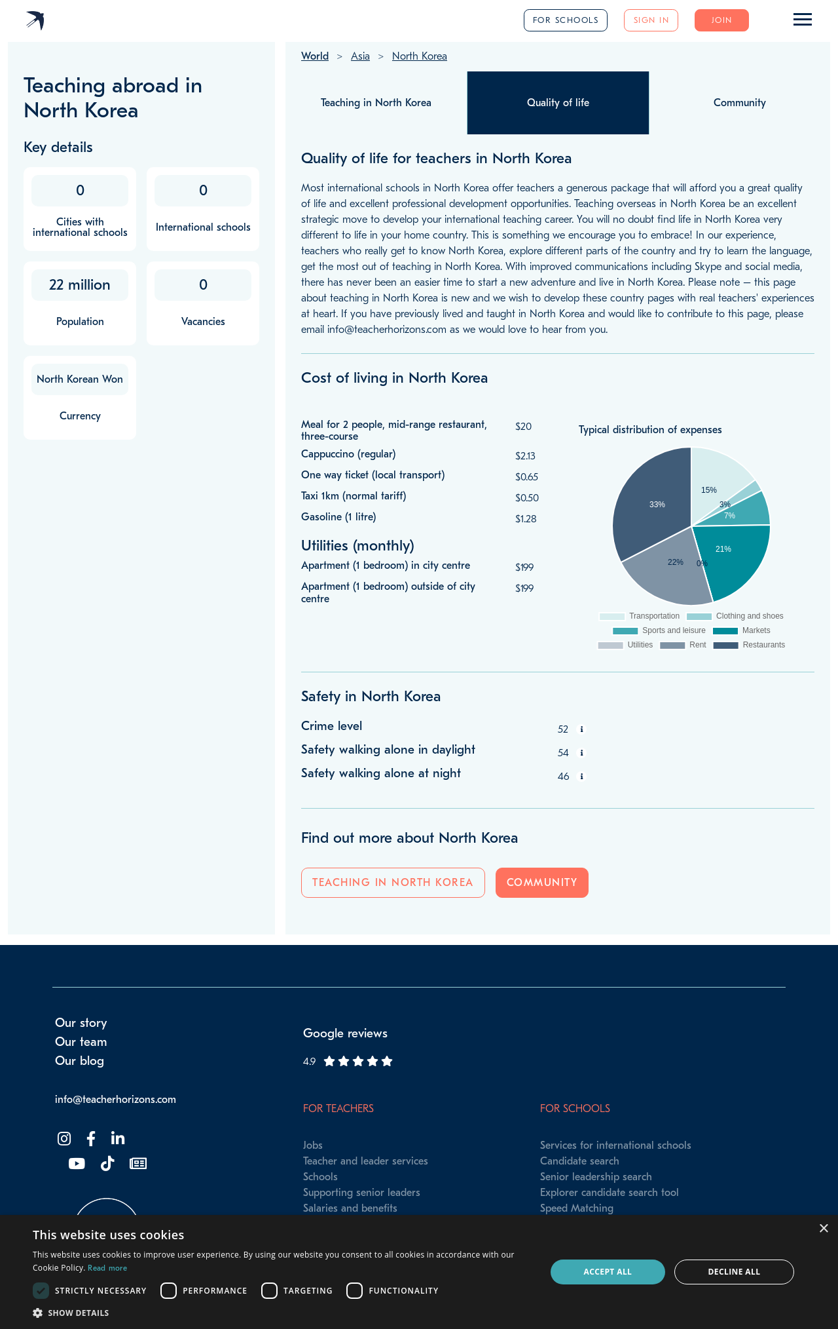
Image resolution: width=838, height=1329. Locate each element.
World (315, 56)
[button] (282, 1312)
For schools (566, 20)
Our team (81, 1042)
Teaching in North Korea (393, 883)
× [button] (823, 1229)
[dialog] (419, 1272)
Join (722, 20)
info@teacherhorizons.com (115, 1100)
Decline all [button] (734, 1271)
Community (542, 883)
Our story (81, 1023)
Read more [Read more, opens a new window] (107, 1268)
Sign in (652, 20)
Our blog (79, 1061)
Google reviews (345, 1033)
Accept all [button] (608, 1271)
